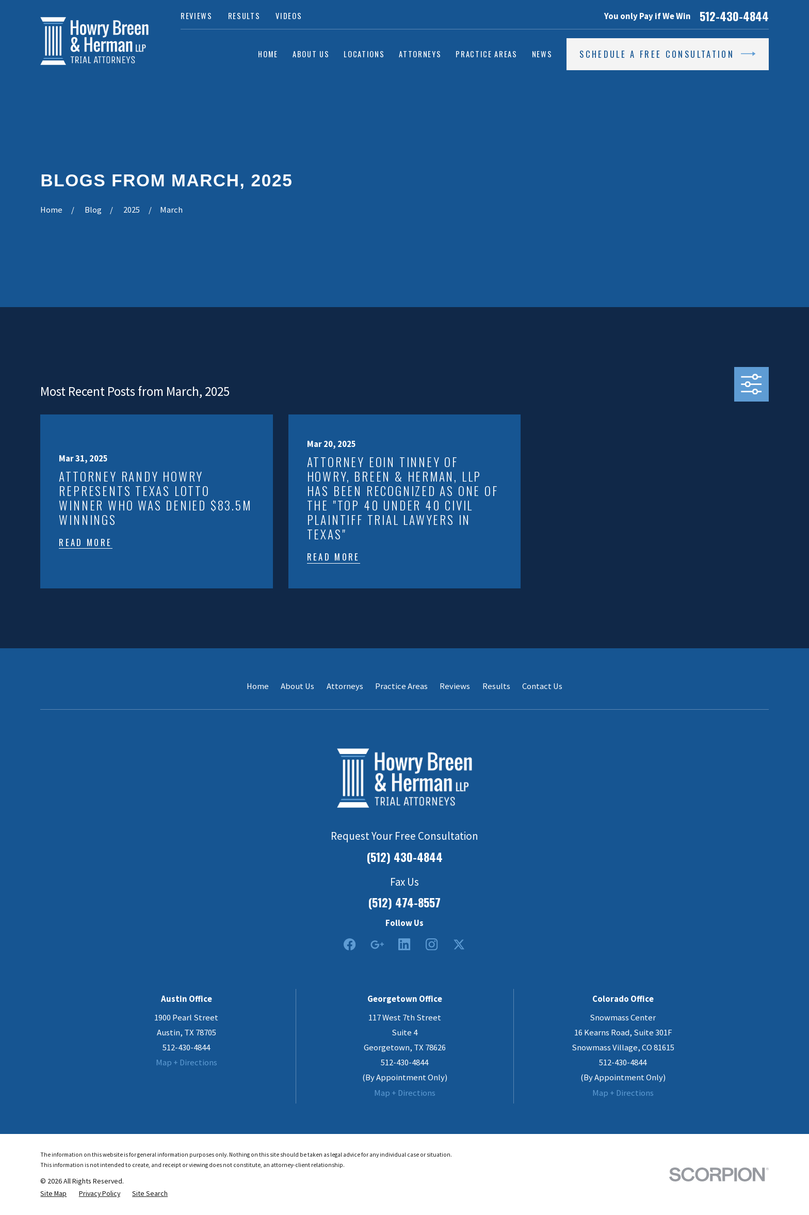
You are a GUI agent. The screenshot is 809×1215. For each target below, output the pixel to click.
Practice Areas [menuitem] (486, 54)
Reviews (197, 15)
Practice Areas (401, 686)
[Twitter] (459, 944)
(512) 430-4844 (405, 856)
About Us (297, 686)
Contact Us (542, 686)
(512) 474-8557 (404, 902)
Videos (289, 15)
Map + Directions (186, 1062)
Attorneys (345, 686)
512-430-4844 (734, 16)
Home (258, 686)
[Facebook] (349, 944)
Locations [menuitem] (364, 54)
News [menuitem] (542, 54)
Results (244, 15)
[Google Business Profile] (377, 944)
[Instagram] (432, 944)
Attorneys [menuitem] (420, 54)
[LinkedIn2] (404, 944)
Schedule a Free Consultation (667, 53)
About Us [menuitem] (311, 54)
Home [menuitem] (268, 54)
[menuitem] (53, 1193)
